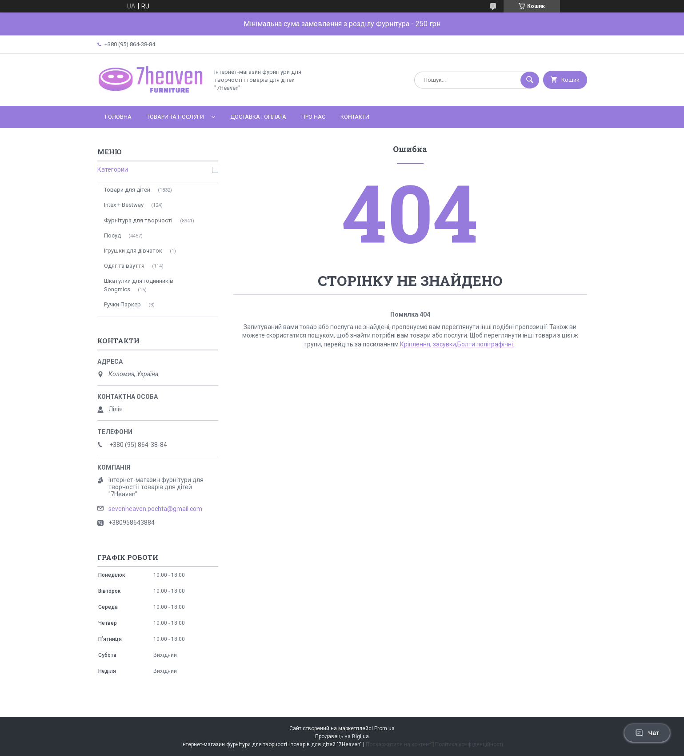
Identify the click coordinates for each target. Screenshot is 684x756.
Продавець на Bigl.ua (342, 736)
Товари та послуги (175, 116)
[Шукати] (529, 80)
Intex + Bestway (124, 204)
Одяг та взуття (124, 265)
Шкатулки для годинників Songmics (138, 284)
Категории (112, 169)
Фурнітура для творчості (138, 220)
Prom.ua (384, 728)
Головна (118, 116)
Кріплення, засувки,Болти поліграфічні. (457, 344)
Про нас (313, 116)
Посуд (112, 235)
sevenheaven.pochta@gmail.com (155, 508)
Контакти (354, 116)
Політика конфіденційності (469, 744)
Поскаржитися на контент (398, 744)
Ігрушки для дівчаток (133, 250)
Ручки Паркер (122, 304)
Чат (647, 733)
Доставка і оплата (258, 116)
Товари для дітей (127, 189)
